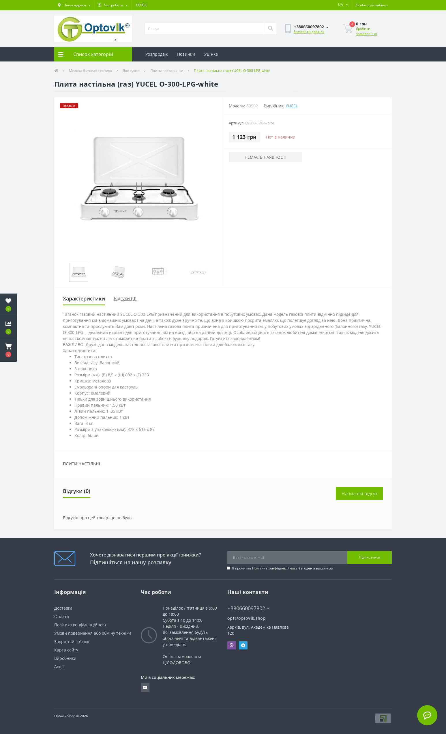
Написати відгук (360, 493)
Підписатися (369, 557)
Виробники (65, 658)
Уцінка (211, 54)
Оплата (61, 616)
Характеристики (84, 298)
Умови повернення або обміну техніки (92, 633)
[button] (74, 5)
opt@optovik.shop (246, 618)
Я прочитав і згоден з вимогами (282, 568)
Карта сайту (66, 650)
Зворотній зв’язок (71, 641)
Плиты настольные (166, 70)
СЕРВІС (142, 5)
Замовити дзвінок (309, 31)
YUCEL (292, 106)
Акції (59, 666)
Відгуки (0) (125, 298)
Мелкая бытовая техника (90, 70)
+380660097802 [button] (248, 608)
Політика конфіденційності (275, 568)
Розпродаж (156, 54)
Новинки (186, 54)
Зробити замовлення (366, 31)
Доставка (63, 608)
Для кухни (131, 70)
